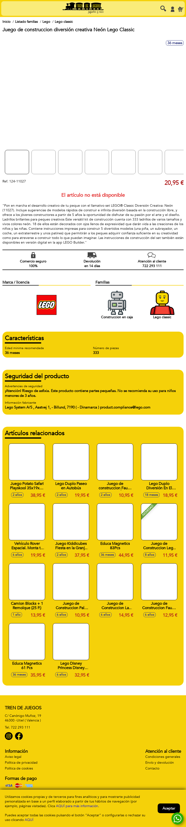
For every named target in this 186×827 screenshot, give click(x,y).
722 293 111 (20, 727)
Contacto (152, 768)
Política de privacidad (21, 762)
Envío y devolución (159, 762)
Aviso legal (13, 756)
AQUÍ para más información (77, 806)
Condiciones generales (162, 756)
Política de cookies (19, 768)
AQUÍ (29, 820)
